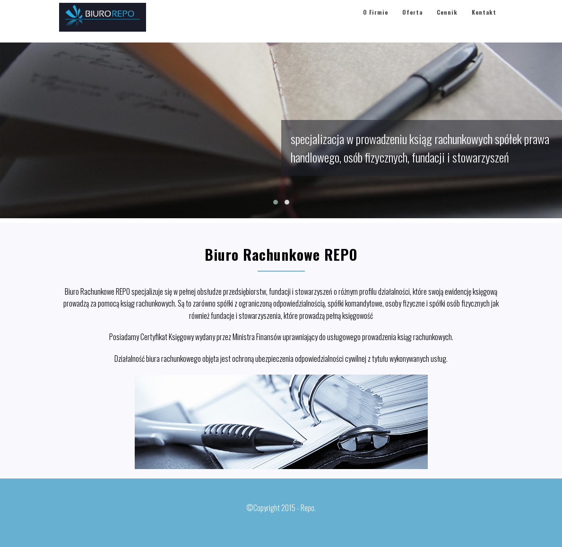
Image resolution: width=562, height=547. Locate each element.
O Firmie (375, 21)
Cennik (447, 21)
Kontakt (484, 21)
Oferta (412, 21)
